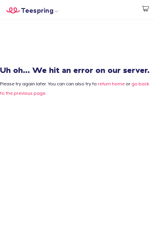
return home (111, 83)
